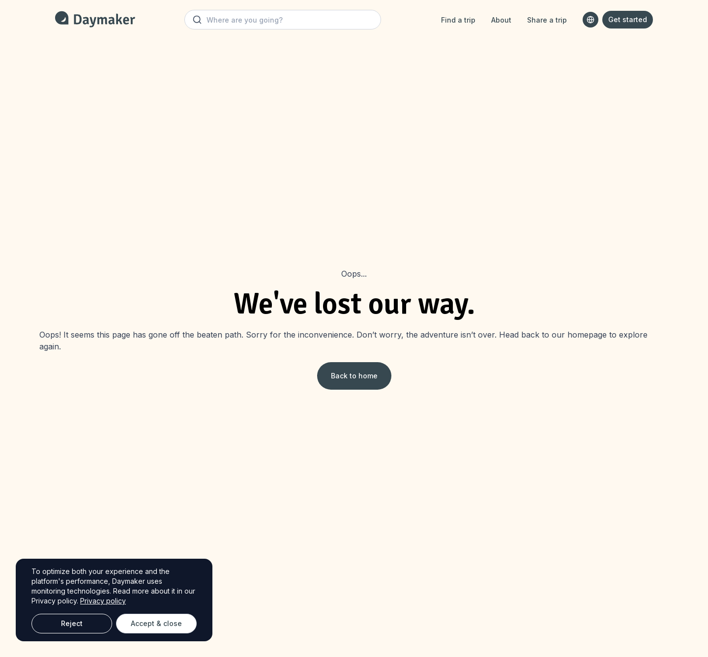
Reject (72, 623)
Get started (627, 19)
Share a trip (547, 20)
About (501, 20)
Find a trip (458, 20)
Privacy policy (103, 601)
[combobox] (590, 20)
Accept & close (156, 623)
